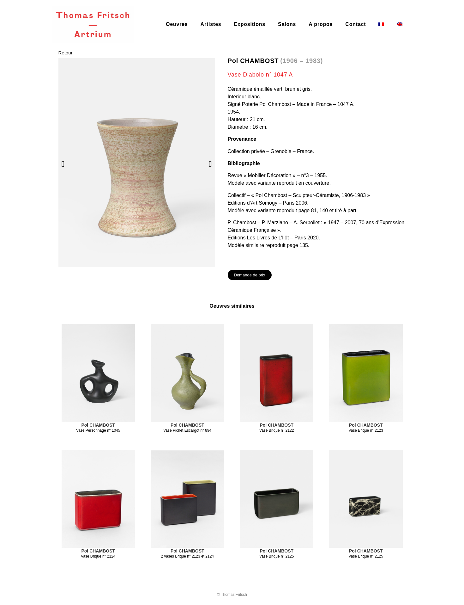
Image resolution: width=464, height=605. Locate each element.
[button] (63, 164)
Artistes (211, 24)
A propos (321, 24)
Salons (287, 24)
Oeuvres (177, 24)
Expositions (249, 24)
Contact (355, 24)
